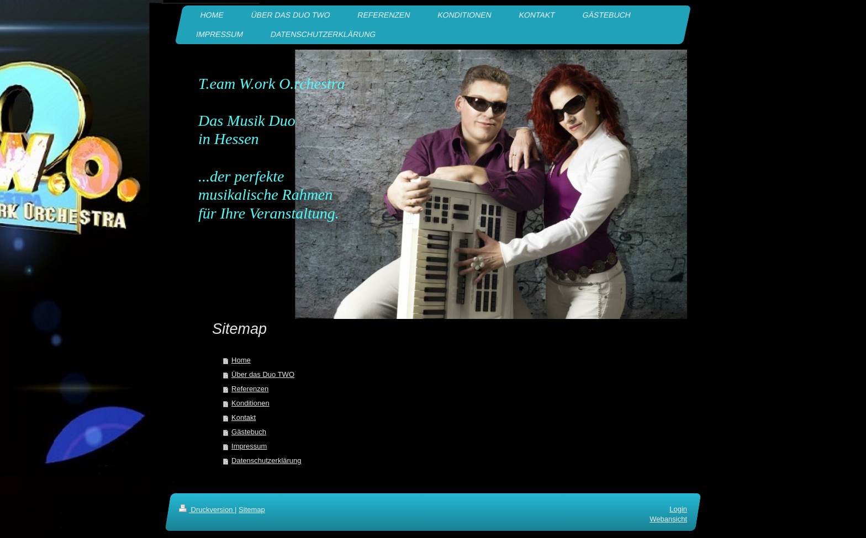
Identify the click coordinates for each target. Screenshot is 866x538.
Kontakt (243, 417)
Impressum (249, 446)
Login (678, 509)
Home (241, 360)
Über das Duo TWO (262, 374)
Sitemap (252, 509)
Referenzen (249, 389)
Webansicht (668, 519)
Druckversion (207, 509)
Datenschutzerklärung (266, 460)
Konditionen (250, 403)
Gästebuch (248, 432)
